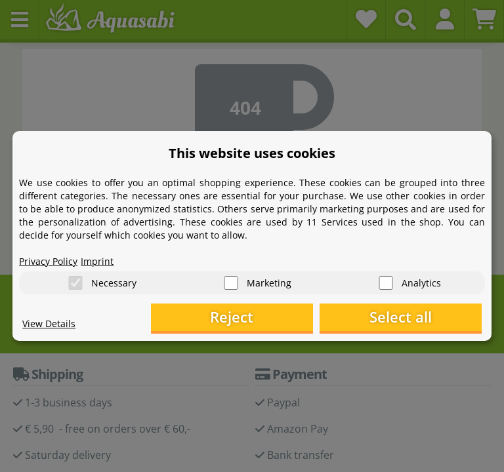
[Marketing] (231, 281)
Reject (278, 317)
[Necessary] (75, 281)
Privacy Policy (48, 259)
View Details (48, 325)
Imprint (97, 259)
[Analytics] (385, 281)
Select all (416, 317)
